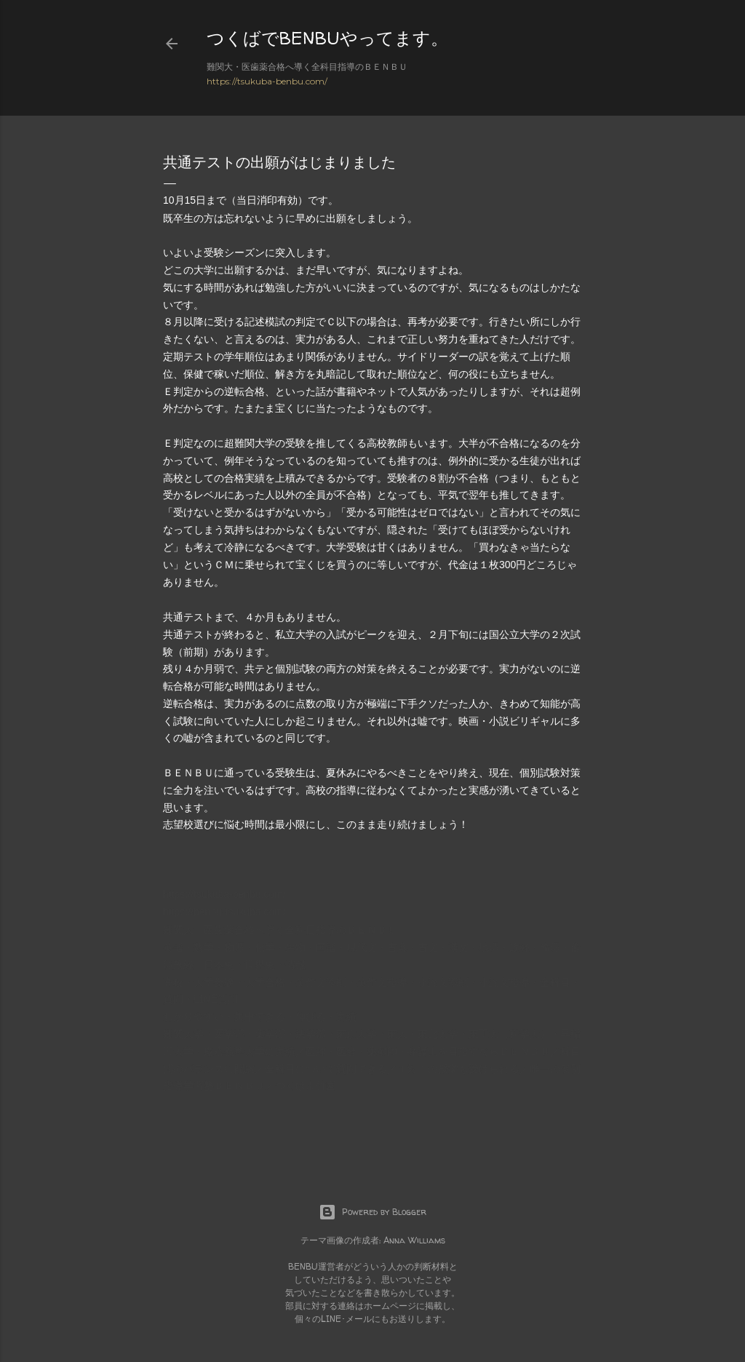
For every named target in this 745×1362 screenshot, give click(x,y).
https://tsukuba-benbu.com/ (267, 81)
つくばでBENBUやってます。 (327, 38)
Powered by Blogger (372, 1212)
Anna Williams (414, 1240)
